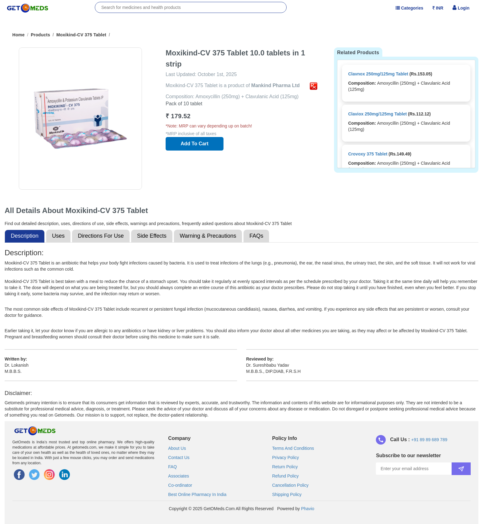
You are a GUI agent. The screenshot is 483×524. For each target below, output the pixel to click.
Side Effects (152, 236)
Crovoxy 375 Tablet (367, 153)
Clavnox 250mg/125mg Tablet (378, 73)
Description (24, 236)
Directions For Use (101, 236)
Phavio (307, 508)
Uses (58, 236)
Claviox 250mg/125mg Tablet (377, 113)
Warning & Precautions (208, 236)
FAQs (256, 236)
